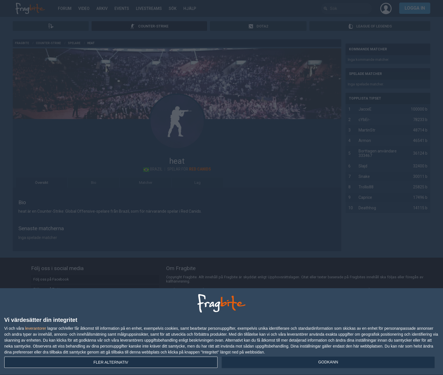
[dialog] (221, 331)
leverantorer (35, 328)
